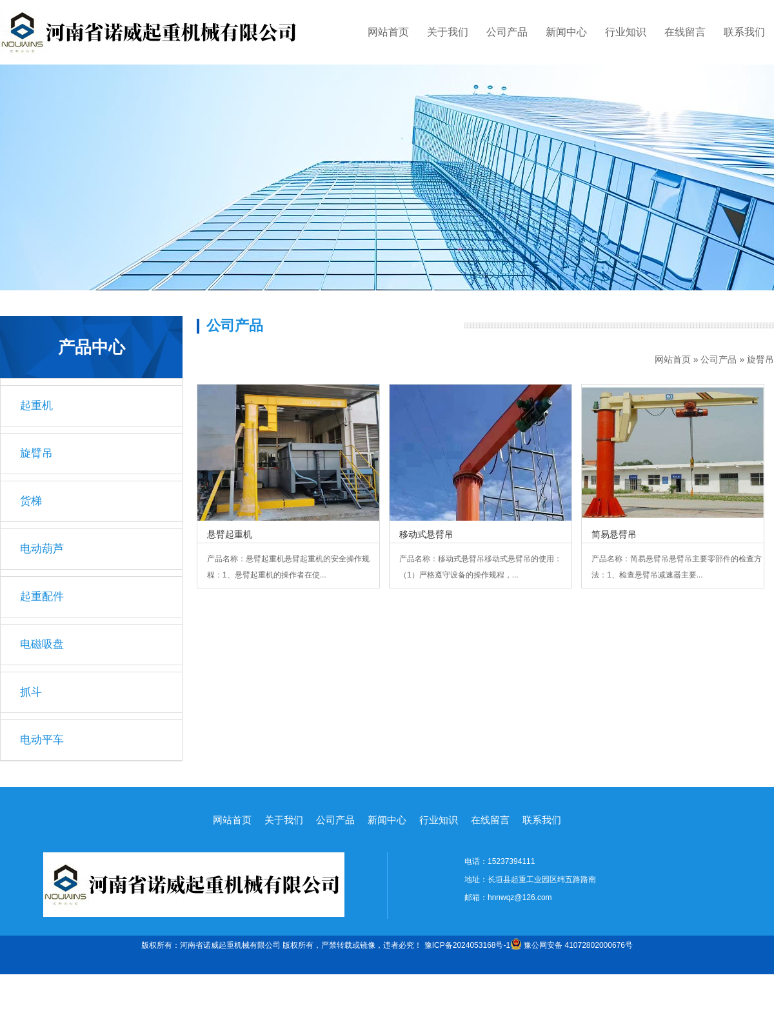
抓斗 (31, 692)
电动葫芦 (42, 549)
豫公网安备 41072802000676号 (571, 945)
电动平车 (42, 740)
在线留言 (685, 31)
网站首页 (388, 31)
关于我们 (447, 31)
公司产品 (507, 31)
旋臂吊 (760, 359)
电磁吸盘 (42, 644)
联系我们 (744, 31)
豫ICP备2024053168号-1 (467, 945)
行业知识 (625, 31)
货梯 (31, 501)
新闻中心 (566, 31)
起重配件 (42, 596)
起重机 (36, 405)
